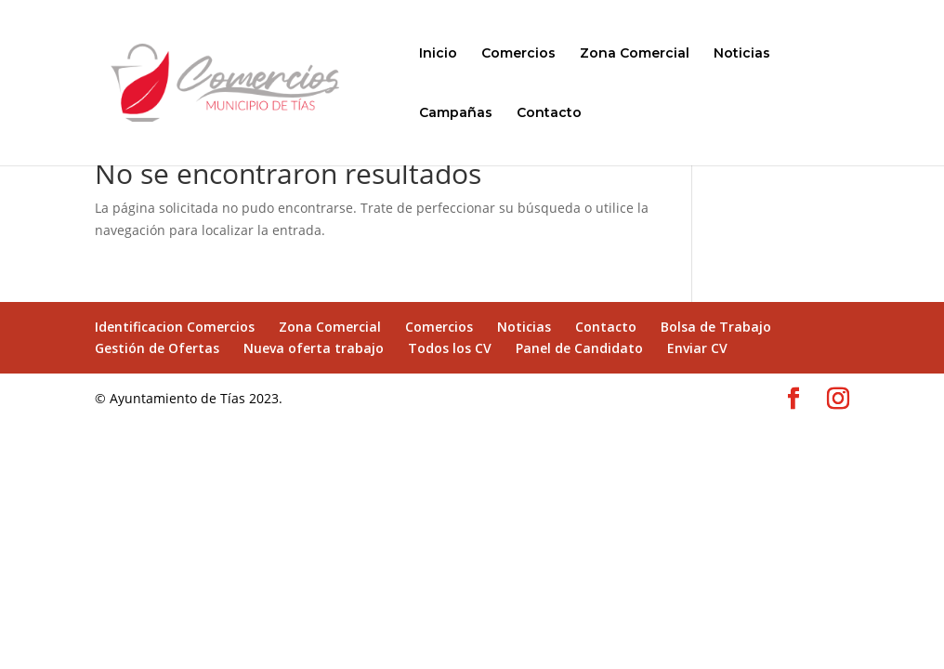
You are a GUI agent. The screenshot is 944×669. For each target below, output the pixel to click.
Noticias (742, 53)
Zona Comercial (634, 53)
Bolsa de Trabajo (716, 326)
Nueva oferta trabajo (313, 348)
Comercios (518, 53)
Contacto (549, 113)
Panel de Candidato (579, 348)
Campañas (455, 113)
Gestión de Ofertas (157, 348)
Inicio (438, 53)
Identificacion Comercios (175, 326)
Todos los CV (450, 348)
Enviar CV (697, 348)
